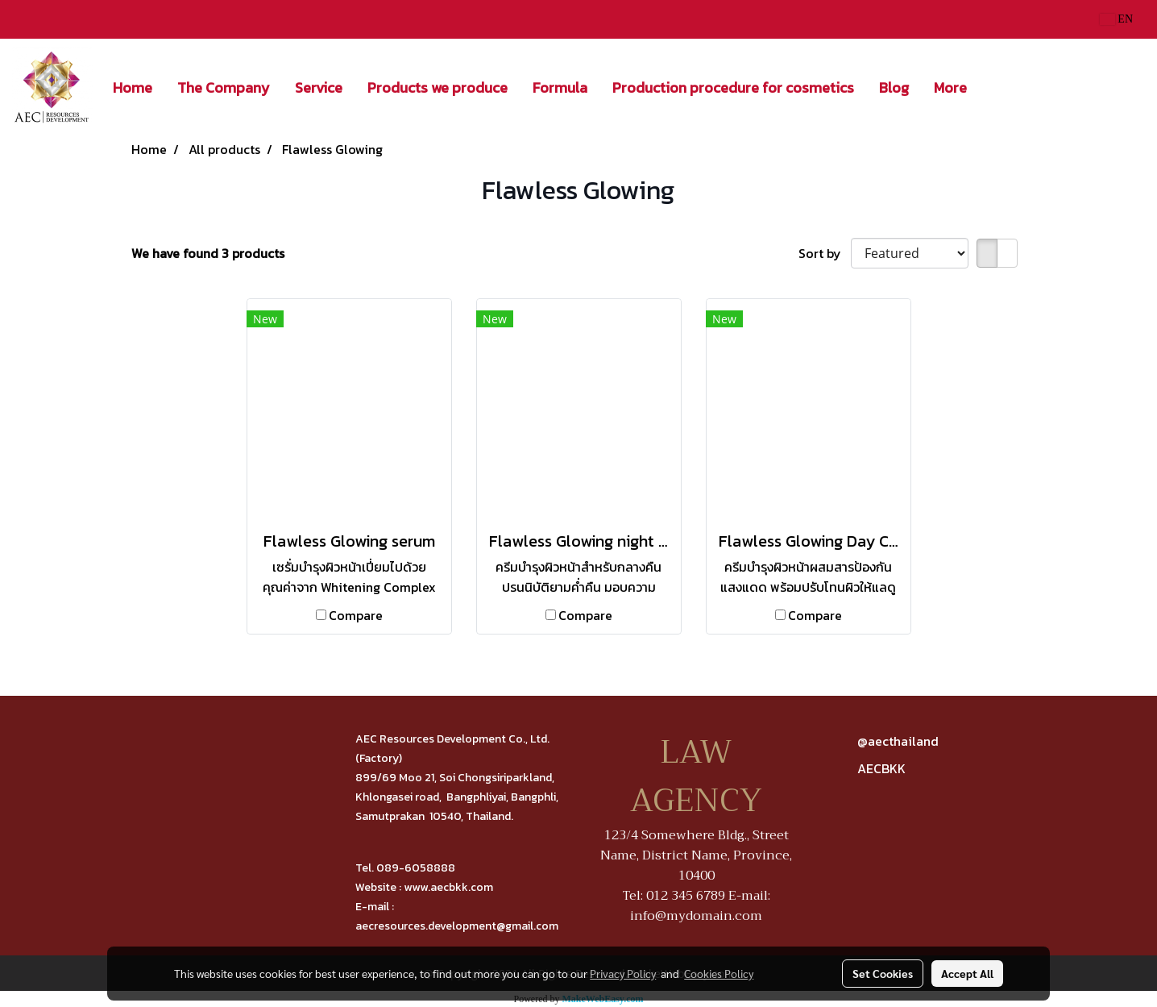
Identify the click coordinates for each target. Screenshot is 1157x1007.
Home (132, 87)
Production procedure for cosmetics (733, 87)
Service (318, 87)
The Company (223, 87)
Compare (356, 615)
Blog (894, 87)
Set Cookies (882, 973)
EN (1116, 19)
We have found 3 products (207, 253)
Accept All (967, 973)
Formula (560, 87)
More (950, 87)
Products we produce (437, 87)
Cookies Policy (718, 973)
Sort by (824, 253)
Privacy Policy (623, 973)
